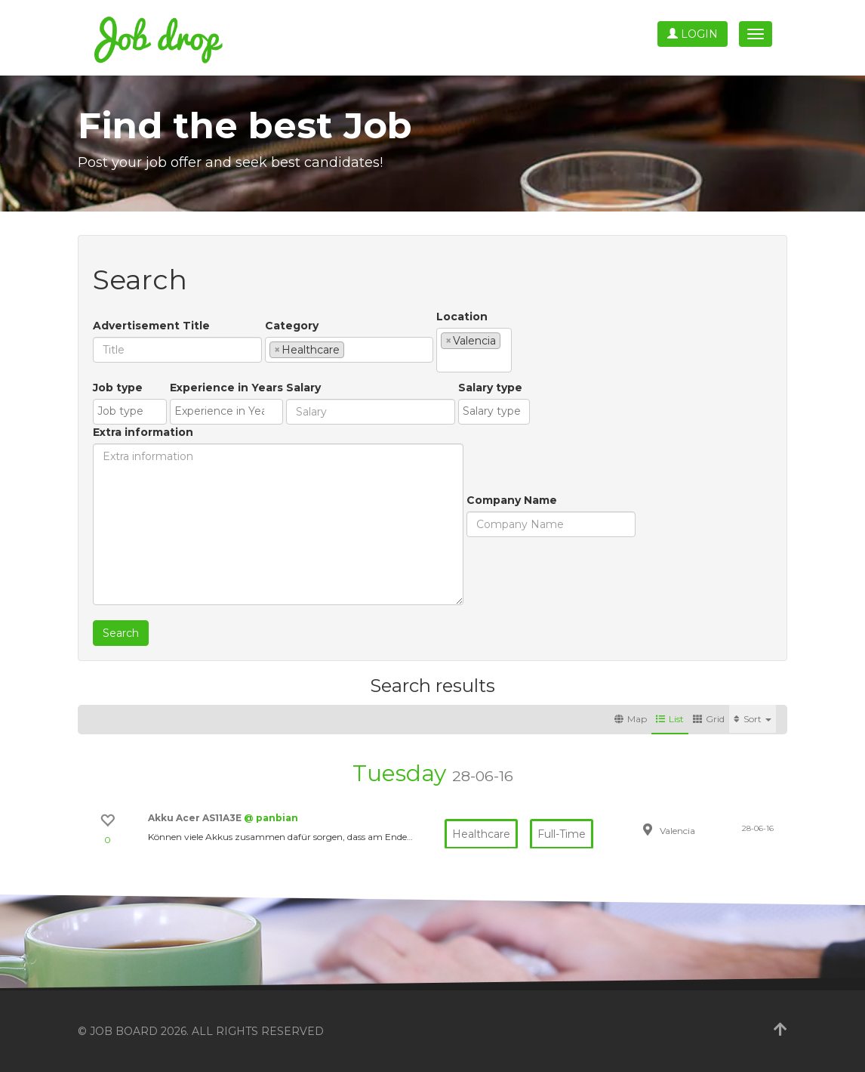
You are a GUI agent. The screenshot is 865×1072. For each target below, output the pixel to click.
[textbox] (352, 349)
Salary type (490, 387)
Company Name (511, 500)
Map (630, 718)
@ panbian (271, 817)
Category (292, 325)
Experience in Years (226, 387)
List (670, 718)
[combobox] (349, 350)
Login (692, 34)
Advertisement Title (151, 325)
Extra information (143, 432)
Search (121, 633)
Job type (118, 387)
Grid (709, 718)
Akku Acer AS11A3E (196, 817)
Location (462, 316)
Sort (752, 718)
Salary (303, 387)
